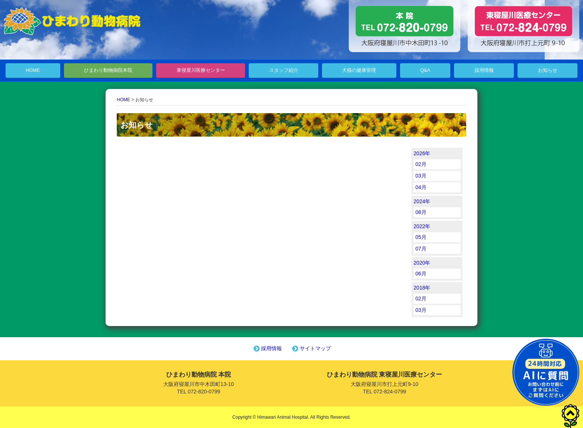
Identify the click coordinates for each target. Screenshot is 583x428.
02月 (420, 164)
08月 (420, 212)
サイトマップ (311, 348)
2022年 (421, 226)
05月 (420, 237)
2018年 (421, 288)
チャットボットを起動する (546, 372)
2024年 (421, 201)
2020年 (421, 263)
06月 (420, 274)
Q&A (425, 70)
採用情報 (484, 70)
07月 (420, 249)
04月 (420, 187)
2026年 (421, 153)
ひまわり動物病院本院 (108, 70)
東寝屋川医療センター (201, 70)
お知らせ (547, 70)
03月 (420, 176)
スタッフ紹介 (283, 70)
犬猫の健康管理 (359, 70)
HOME (33, 70)
